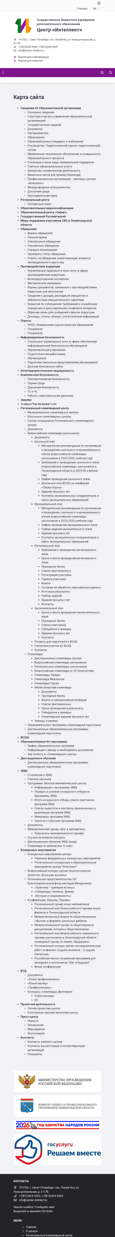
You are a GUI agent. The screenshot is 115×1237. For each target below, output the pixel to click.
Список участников (53, 625)
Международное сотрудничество (49, 187)
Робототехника (44, 996)
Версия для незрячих (30, 60)
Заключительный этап (48, 608)
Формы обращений (39, 233)
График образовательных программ (50, 745)
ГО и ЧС (32, 391)
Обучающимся (36, 358)
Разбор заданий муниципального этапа (66, 529)
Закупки (26, 400)
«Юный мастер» (37, 983)
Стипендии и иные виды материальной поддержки (60, 162)
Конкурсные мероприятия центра (49, 854)
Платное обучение (39, 779)
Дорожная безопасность (43, 387)
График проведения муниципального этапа (69, 525)
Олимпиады (35, 654)
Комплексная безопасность (40, 375)
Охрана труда (36, 383)
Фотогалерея (35, 1033)
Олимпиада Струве (46, 683)
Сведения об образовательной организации (51, 108)
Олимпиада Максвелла (49, 679)
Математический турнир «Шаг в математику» (56, 829)
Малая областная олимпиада (52, 687)
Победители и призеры (56, 629)
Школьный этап (44, 441)
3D (36, 1000)
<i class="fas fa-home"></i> (39, 404)
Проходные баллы (53, 566)
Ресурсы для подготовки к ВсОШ (55, 641)
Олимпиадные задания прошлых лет (65, 716)
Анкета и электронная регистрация (63, 700)
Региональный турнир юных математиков (61, 904)
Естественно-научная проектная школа (52, 1012)
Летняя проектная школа (43, 1008)
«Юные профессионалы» (43, 979)
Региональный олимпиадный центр (45, 408)
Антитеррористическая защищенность (47, 370)
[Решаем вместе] (58, 1150)
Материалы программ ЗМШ (52, 816)
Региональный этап (47, 545)
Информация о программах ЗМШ (55, 787)
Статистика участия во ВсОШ (52, 645)
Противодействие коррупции (40, 266)
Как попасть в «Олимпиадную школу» (52, 754)
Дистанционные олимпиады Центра (57, 658)
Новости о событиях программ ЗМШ (57, 820)
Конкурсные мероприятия (38, 850)
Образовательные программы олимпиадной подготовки (64, 725)
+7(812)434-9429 (48, 46)
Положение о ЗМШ (39, 775)
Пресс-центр (29, 1016)
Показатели (35, 329)
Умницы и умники (46, 720)
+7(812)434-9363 (28, 46)
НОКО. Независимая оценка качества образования (60, 324)
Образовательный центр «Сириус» (44, 212)
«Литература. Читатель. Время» (54, 891)
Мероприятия (36, 1029)
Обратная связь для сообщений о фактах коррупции (61, 312)
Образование (36, 137)
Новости (32, 1021)
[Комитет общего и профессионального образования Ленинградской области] (58, 1106)
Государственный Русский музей (43, 216)
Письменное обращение (43, 245)
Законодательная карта (42, 195)
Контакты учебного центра (44, 1041)
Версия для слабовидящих (33, 57)
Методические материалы (44, 283)
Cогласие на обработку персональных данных (71, 587)
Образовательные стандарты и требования (55, 141)
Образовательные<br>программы (44, 741)
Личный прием (37, 237)
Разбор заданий (51, 595)
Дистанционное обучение (38, 758)
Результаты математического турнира (59, 833)
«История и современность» (52, 895)
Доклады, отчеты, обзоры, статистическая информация (63, 316)
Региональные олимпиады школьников (60, 666)
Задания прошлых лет (55, 491)
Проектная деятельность (38, 1004)
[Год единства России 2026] (58, 1125)
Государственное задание (44, 124)
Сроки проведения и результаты (62, 708)
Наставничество (37, 133)
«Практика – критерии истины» (54, 887)
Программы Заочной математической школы (56, 783)
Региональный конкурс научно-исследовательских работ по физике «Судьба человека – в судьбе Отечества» (67, 950)
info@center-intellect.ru (31, 50)
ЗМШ (24, 770)
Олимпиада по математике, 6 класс (50, 845)
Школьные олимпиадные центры (49, 416)
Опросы (26, 320)
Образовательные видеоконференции (47, 208)
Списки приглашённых (56, 704)
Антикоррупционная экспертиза (48, 279)
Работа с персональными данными (50, 395)
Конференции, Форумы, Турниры (48, 900)
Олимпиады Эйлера (47, 675)
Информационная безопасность (43, 337)
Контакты (47, 604)
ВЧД (23, 971)
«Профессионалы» (39, 987)
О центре (32, 1231)
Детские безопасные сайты (45, 366)
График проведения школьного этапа (65, 479)
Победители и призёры (56, 712)
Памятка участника (53, 579)
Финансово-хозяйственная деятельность (53, 170)
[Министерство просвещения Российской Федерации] (58, 1081)
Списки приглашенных (56, 570)
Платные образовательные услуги (49, 166)
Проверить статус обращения (46, 254)
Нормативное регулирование (46, 349)
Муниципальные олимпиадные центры (53, 412)
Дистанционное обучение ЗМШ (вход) (52, 841)
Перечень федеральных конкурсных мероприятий (67, 858)
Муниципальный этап (48, 504)
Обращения (28, 229)
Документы (35, 129)
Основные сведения (40, 112)
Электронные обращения (43, 241)
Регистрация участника (56, 575)
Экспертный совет (39, 204)
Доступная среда (38, 191)
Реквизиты (34, 1054)
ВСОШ (25, 737)
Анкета (45, 583)
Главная (31, 1227)
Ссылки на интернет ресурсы (46, 837)
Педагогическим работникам (46, 354)
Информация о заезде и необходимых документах (60, 750)
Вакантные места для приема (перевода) (54, 174)
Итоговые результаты (55, 591)
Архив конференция (47, 966)
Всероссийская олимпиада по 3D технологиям (64, 670)
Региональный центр (35, 199)
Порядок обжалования (42, 249)
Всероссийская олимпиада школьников (53, 433)
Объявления (35, 1025)
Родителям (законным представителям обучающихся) (62, 362)
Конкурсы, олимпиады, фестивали (49, 991)
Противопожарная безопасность (48, 379)
